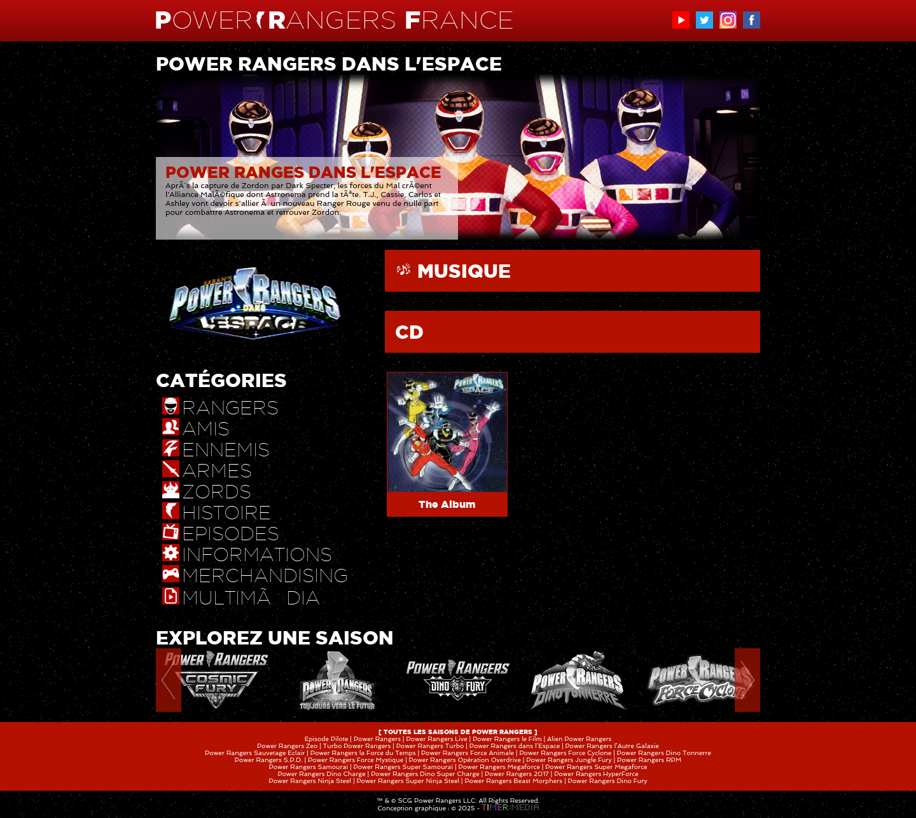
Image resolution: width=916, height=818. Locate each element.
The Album (447, 504)
